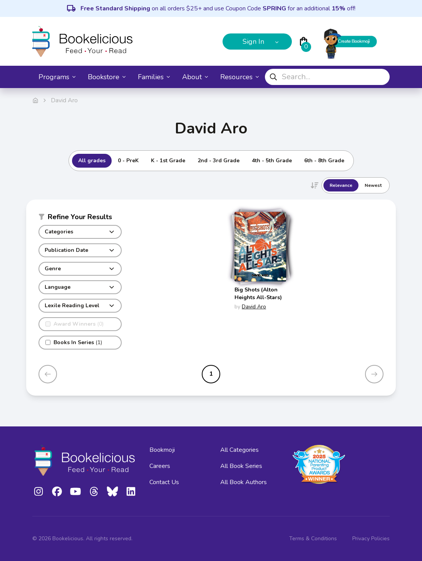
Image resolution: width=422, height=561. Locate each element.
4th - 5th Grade (272, 160)
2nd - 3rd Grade (218, 160)
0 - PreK (128, 160)
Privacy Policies (371, 538)
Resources (239, 77)
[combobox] (327, 77)
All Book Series (241, 466)
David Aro (254, 306)
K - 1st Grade (168, 160)
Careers (159, 466)
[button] (80, 218)
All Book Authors (243, 482)
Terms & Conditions (313, 538)
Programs (57, 77)
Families (154, 77)
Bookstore (107, 77)
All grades (92, 160)
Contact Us (164, 482)
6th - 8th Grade (324, 160)
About (195, 77)
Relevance (341, 185)
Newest (373, 185)
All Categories (239, 450)
